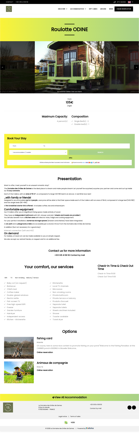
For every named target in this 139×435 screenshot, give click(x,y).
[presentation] (2, 67)
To (44, 146)
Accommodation (78, 9)
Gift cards (93, 9)
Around (103, 9)
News (111, 9)
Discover (62, 9)
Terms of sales (75, 416)
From (14, 146)
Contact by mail (94, 408)
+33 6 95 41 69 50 (95, 405)
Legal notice (63, 416)
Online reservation (123, 9)
